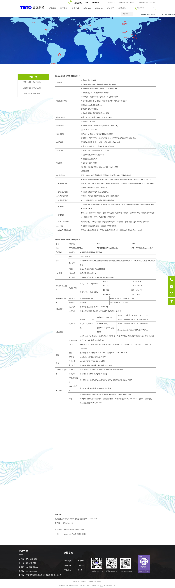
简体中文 (125, 14)
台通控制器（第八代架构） (126, 2)
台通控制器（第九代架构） (147, 2)
